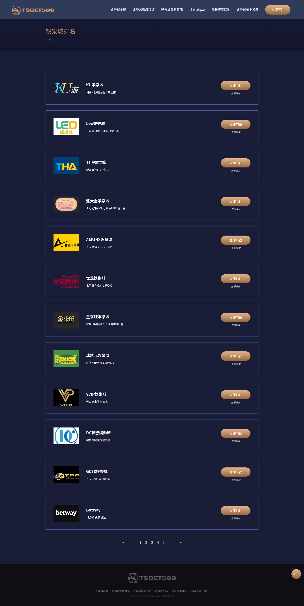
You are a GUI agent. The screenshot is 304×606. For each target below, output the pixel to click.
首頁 (48, 40)
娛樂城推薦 (118, 9)
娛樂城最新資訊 (172, 9)
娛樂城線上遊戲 (247, 9)
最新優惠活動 (221, 9)
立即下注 (278, 9)
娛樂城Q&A (197, 9)
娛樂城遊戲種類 (144, 9)
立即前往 (236, 85)
